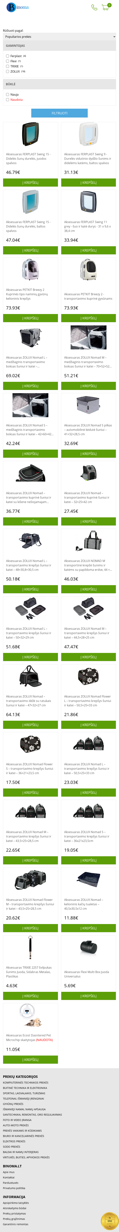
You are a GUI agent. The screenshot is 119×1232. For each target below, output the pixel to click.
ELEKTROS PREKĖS (14, 1141)
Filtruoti (60, 113)
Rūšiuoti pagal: (13, 31)
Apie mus (9, 1172)
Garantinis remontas (15, 1224)
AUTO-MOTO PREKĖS (16, 1125)
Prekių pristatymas (14, 1213)
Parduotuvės (10, 1182)
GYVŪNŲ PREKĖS (13, 1104)
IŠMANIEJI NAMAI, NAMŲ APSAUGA (24, 1109)
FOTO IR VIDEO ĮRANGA (17, 1120)
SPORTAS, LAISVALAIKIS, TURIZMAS (24, 1093)
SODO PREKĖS (11, 1146)
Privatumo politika (14, 1188)
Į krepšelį (30, 182)
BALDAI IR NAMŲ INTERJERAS (21, 1152)
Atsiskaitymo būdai (14, 1208)
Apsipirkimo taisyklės (16, 1203)
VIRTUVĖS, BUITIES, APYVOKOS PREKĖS (26, 1157)
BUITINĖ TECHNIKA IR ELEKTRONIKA (25, 1088)
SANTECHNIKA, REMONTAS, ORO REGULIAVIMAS (32, 1114)
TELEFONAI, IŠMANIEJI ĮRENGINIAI (23, 1098)
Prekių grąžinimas (14, 1219)
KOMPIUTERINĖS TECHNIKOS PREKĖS (25, 1082)
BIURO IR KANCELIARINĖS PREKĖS (23, 1136)
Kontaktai (9, 1177)
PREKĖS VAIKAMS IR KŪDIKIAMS (22, 1130)
